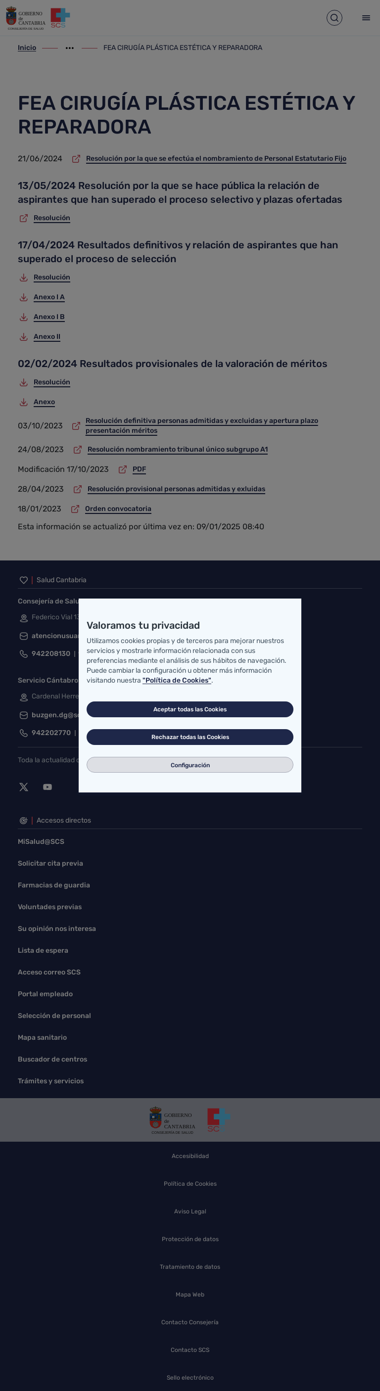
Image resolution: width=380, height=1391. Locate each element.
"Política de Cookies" (176, 680)
